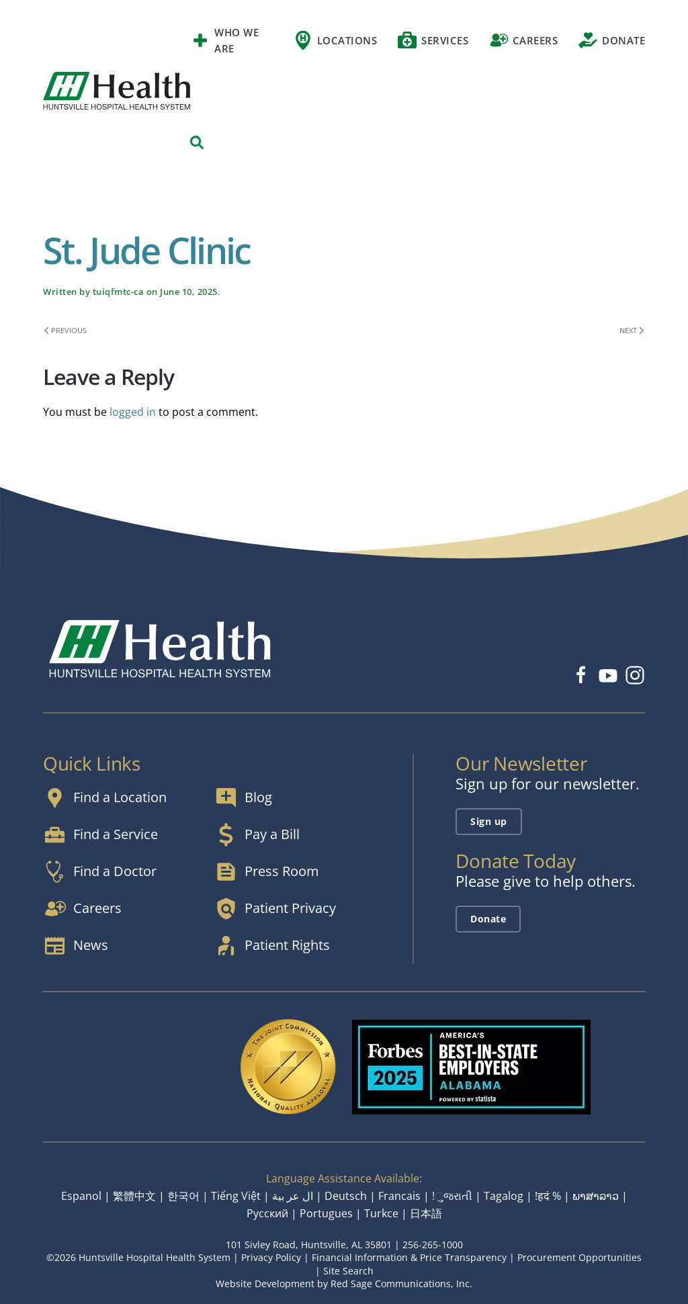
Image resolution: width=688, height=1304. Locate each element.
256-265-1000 (432, 1244)
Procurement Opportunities (579, 1257)
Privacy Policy (271, 1257)
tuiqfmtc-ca (118, 292)
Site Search (348, 1270)
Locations (335, 40)
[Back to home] (116, 90)
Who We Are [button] (224, 40)
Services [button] (432, 40)
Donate (611, 40)
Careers (523, 40)
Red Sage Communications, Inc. (401, 1283)
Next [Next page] (631, 330)
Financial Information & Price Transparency (409, 1257)
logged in (133, 411)
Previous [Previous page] (65, 330)
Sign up (488, 821)
